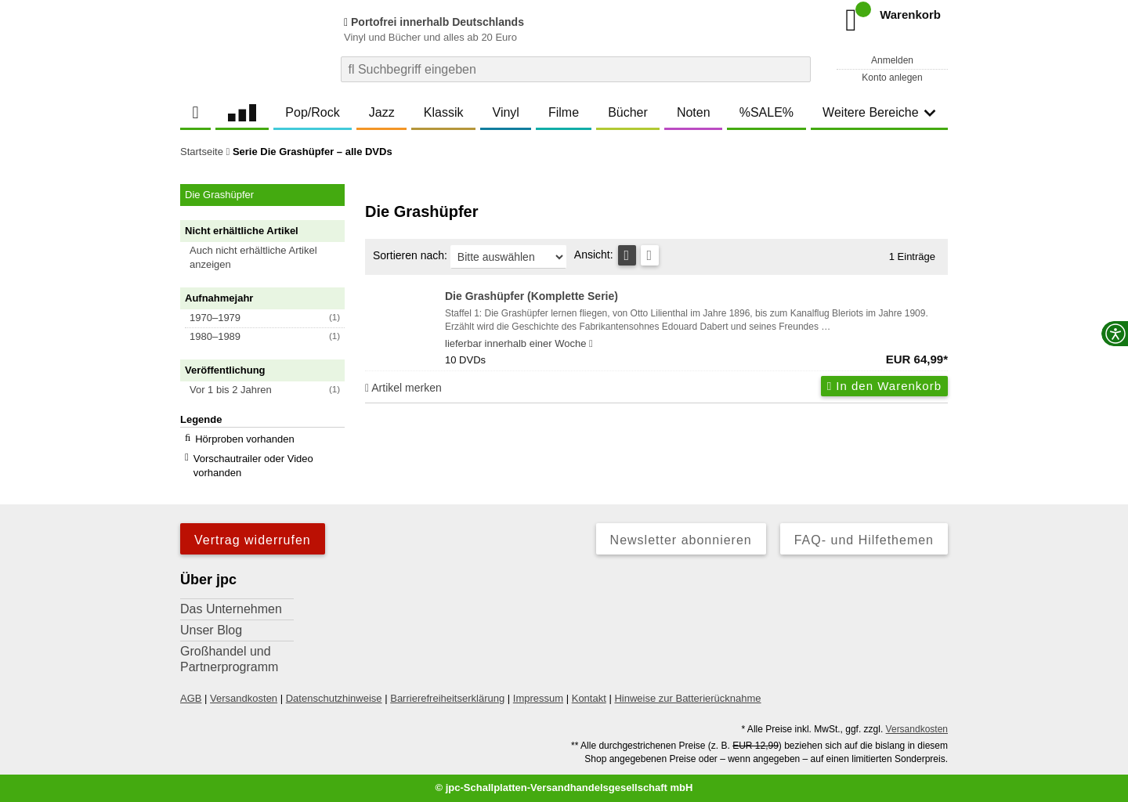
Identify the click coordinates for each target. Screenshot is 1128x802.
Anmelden (892, 60)
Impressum (538, 698)
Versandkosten (243, 698)
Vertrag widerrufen (252, 540)
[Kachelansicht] (650, 255)
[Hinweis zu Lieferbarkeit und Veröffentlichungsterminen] (591, 344)
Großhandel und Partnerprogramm (229, 659)
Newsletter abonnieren (681, 540)
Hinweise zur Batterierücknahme (687, 698)
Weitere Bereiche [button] (878, 112)
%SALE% (766, 112)
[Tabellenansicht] (627, 255)
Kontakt (589, 698)
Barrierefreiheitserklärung (447, 698)
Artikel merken (403, 387)
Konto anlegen (892, 77)
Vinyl (506, 112)
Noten (693, 112)
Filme (563, 112)
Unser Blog (211, 630)
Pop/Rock (312, 112)
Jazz (382, 112)
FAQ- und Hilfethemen (864, 540)
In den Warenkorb (884, 385)
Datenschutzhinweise (334, 698)
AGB (190, 698)
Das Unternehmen (231, 609)
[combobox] (576, 69)
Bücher (628, 112)
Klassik (444, 112)
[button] (269, 257)
